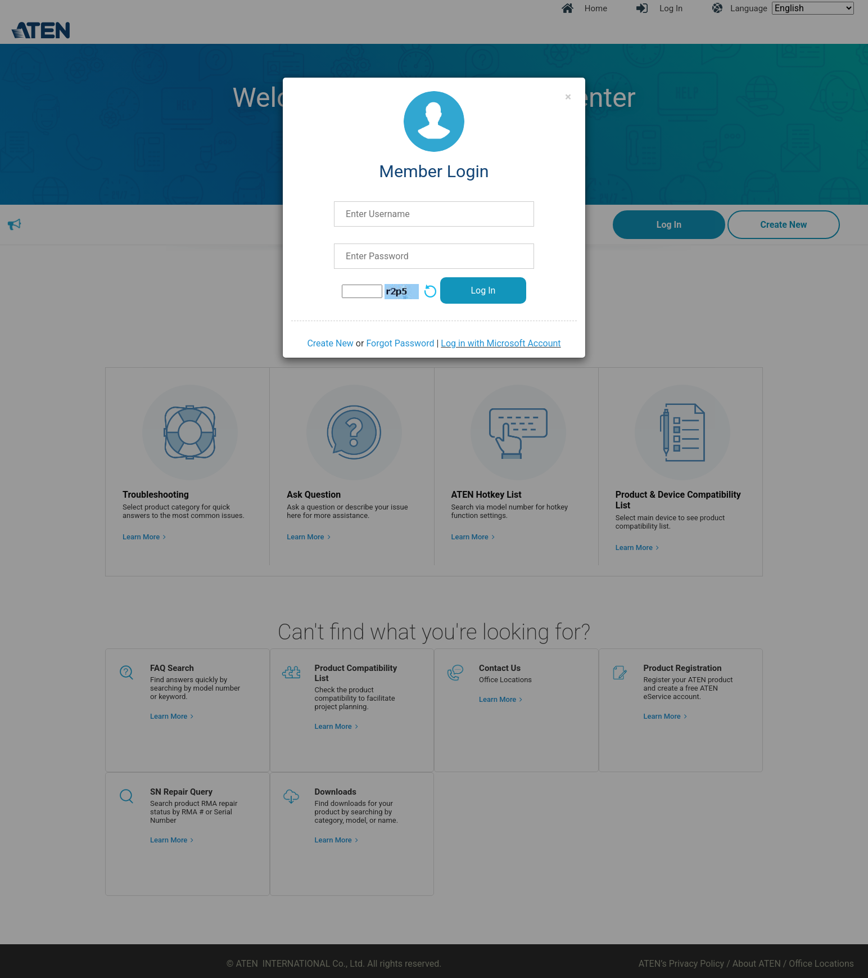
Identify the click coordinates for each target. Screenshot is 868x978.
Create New (330, 343)
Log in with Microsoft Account (500, 343)
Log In (483, 290)
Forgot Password (400, 343)
